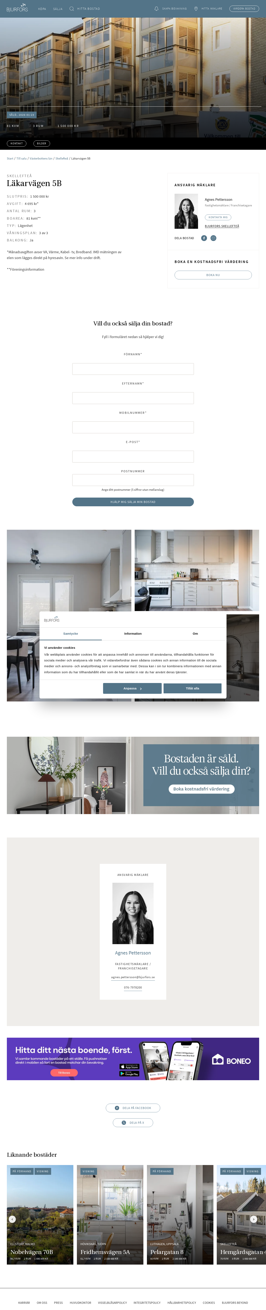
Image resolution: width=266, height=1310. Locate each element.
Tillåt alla (192, 688)
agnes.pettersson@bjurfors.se (133, 977)
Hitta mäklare (208, 9)
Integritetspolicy (147, 1303)
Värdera (244, 9)
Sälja (58, 9)
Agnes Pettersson (133, 953)
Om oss (42, 1303)
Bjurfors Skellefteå (222, 226)
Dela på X (133, 1122)
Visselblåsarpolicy (112, 1303)
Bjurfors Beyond (235, 1303)
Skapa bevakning (170, 9)
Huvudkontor (80, 1303)
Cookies (209, 1303)
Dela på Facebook (133, 1108)
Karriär (24, 1303)
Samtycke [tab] (70, 633)
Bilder (41, 143)
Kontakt (17, 143)
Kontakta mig (218, 217)
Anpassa (132, 688)
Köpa (42, 9)
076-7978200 (133, 987)
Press (58, 1303)
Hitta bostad (85, 9)
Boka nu (213, 275)
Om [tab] (195, 633)
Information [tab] (133, 633)
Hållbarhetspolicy (181, 1303)
